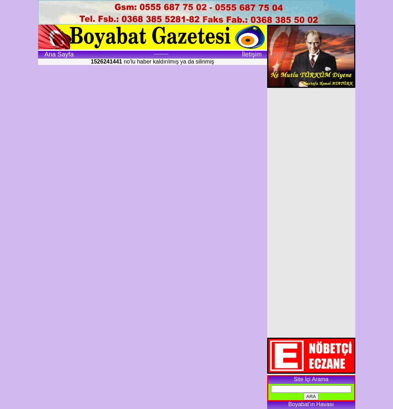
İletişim (252, 54)
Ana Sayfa (59, 54)
